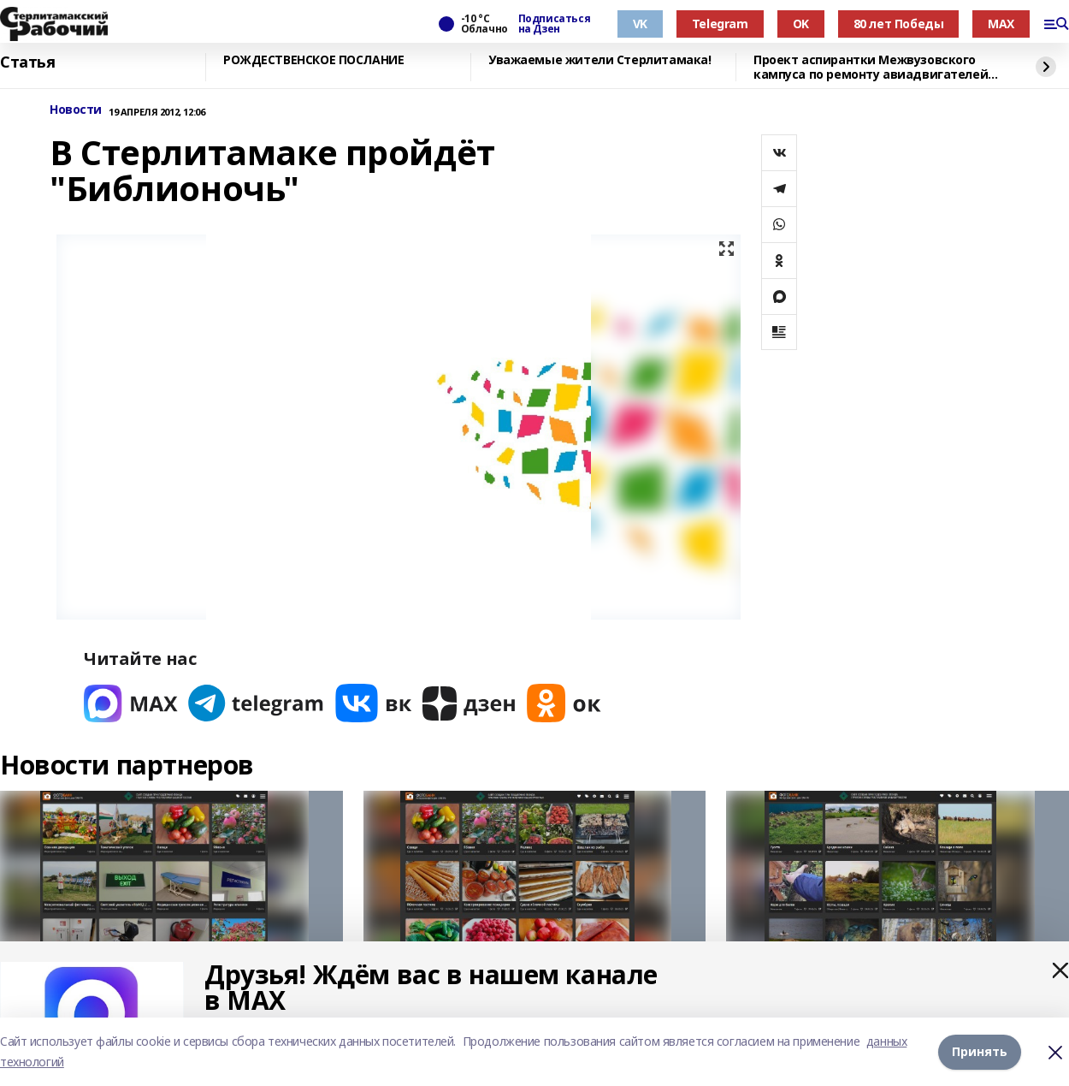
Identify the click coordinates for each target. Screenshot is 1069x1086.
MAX (1001, 23)
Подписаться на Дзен (554, 24)
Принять (979, 1051)
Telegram (720, 23)
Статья (27, 62)
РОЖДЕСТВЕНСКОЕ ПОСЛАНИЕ (313, 60)
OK (801, 23)
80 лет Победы (898, 23)
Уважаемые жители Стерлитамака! (599, 60)
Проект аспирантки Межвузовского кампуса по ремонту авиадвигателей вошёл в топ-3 (870, 67)
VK (640, 23)
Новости (76, 110)
